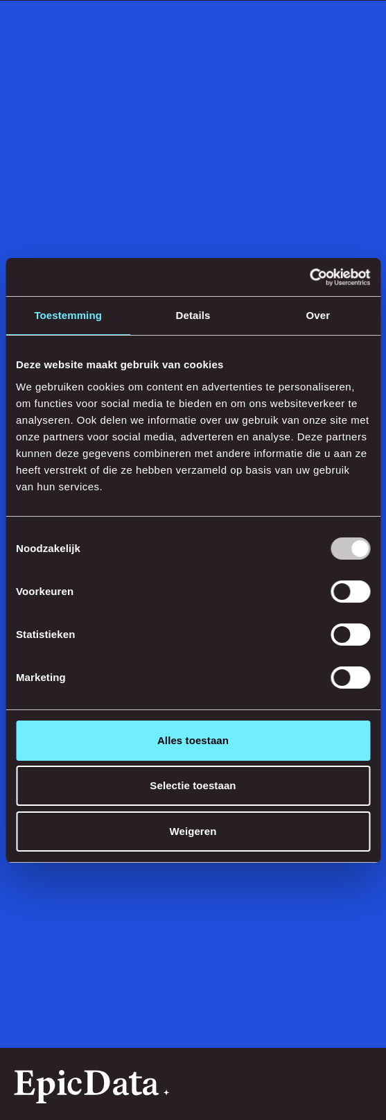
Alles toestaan (193, 740)
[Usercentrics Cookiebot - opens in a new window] (309, 277)
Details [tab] (193, 315)
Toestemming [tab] (68, 315)
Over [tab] (318, 315)
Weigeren (192, 831)
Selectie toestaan (193, 785)
